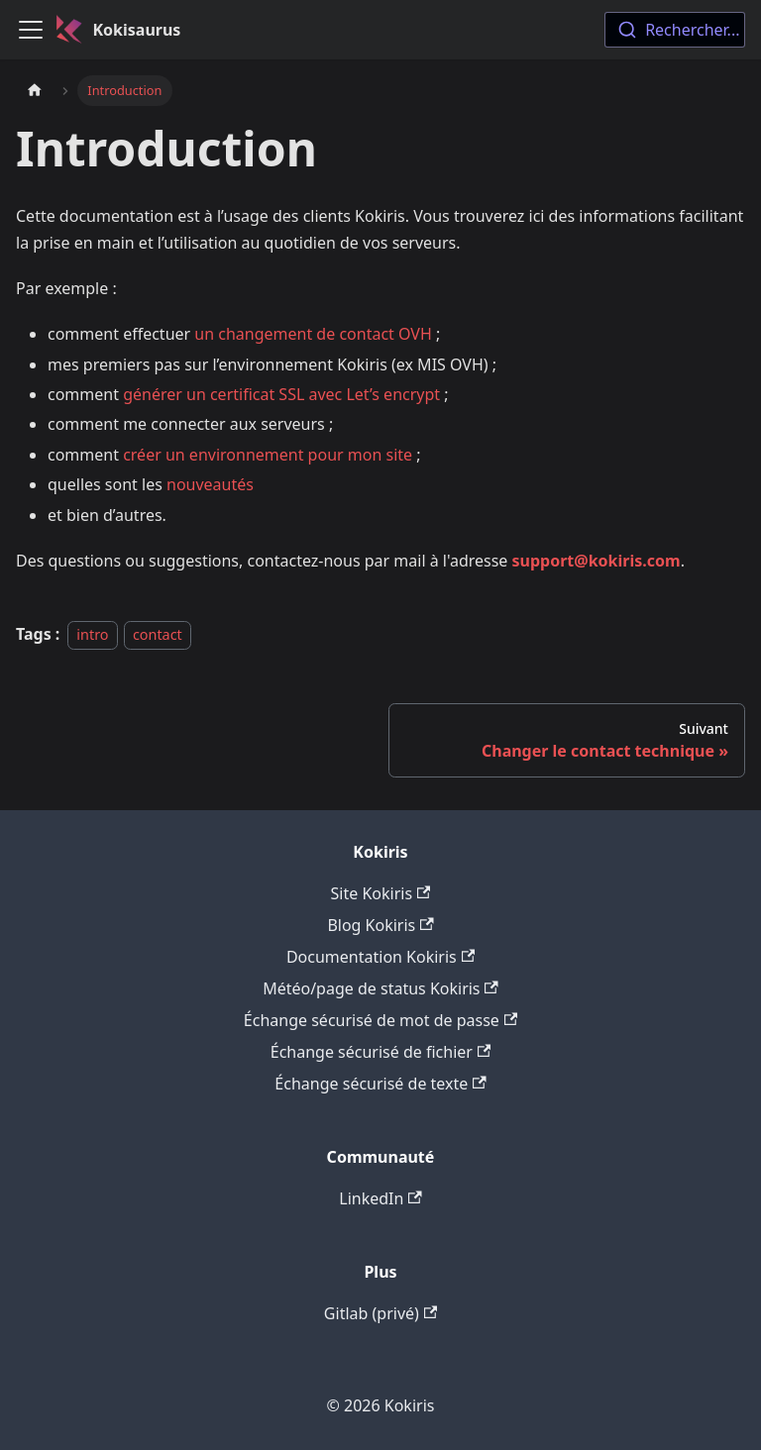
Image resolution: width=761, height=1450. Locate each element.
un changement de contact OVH (312, 334)
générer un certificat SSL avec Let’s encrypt (281, 394)
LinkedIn (380, 1198)
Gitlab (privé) (380, 1313)
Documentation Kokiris (380, 957)
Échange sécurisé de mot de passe (380, 1020)
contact (157, 634)
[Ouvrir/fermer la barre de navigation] (31, 30)
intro (92, 634)
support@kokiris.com (596, 560)
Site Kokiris (381, 893)
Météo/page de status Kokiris (380, 988)
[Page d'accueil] (35, 90)
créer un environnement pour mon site (267, 455)
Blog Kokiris (380, 925)
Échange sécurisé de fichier (380, 1052)
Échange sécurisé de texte (380, 1083)
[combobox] (674, 30)
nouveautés (210, 484)
